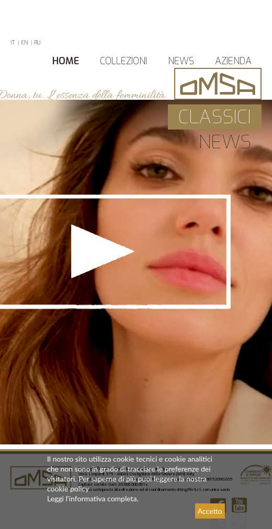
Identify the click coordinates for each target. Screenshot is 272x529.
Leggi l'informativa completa (92, 498)
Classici (214, 117)
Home (65, 61)
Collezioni (123, 61)
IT (12, 42)
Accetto (210, 511)
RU (37, 42)
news (224, 142)
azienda (233, 61)
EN (24, 42)
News (181, 61)
